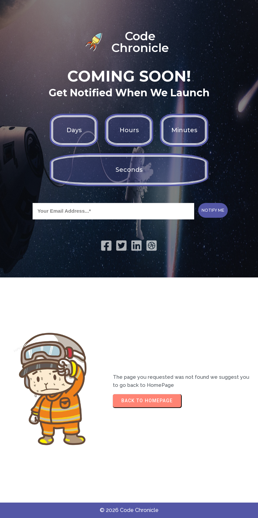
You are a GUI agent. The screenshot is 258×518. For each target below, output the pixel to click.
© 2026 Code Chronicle (129, 510)
